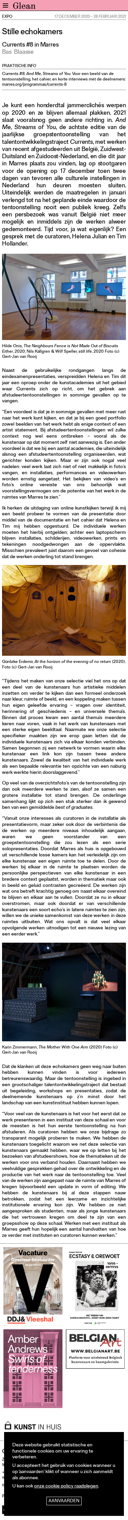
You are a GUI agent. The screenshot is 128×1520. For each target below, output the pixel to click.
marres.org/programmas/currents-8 (34, 84)
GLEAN (24, 7)
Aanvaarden (64, 1501)
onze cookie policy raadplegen (66, 1487)
